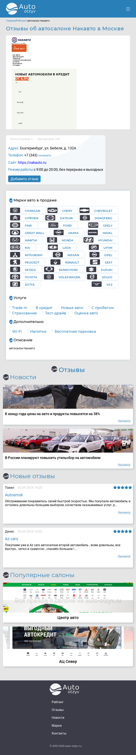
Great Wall (34, 233)
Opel (108, 255)
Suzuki (106, 270)
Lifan (108, 248)
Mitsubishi (33, 255)
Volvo (107, 277)
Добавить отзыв (24, 179)
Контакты (59, 733)
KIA (27, 248)
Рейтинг (21, 20)
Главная (11, 20)
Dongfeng (103, 218)
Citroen (31, 218)
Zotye (30, 284)
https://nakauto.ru (32, 162)
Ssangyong (68, 270)
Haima (73, 233)
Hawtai (31, 240)
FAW (28, 225)
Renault (72, 262)
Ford (67, 225)
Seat (108, 262)
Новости (58, 717)
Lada (67, 248)
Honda (67, 240)
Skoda (30, 270)
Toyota (31, 277)
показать (44, 155)
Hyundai (105, 240)
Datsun (66, 218)
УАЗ (109, 284)
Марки (57, 725)
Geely (107, 225)
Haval (107, 233)
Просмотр (124, 421)
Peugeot (32, 262)
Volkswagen (69, 277)
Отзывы (58, 710)
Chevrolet (103, 211)
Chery (67, 211)
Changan (32, 211)
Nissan (73, 255)
